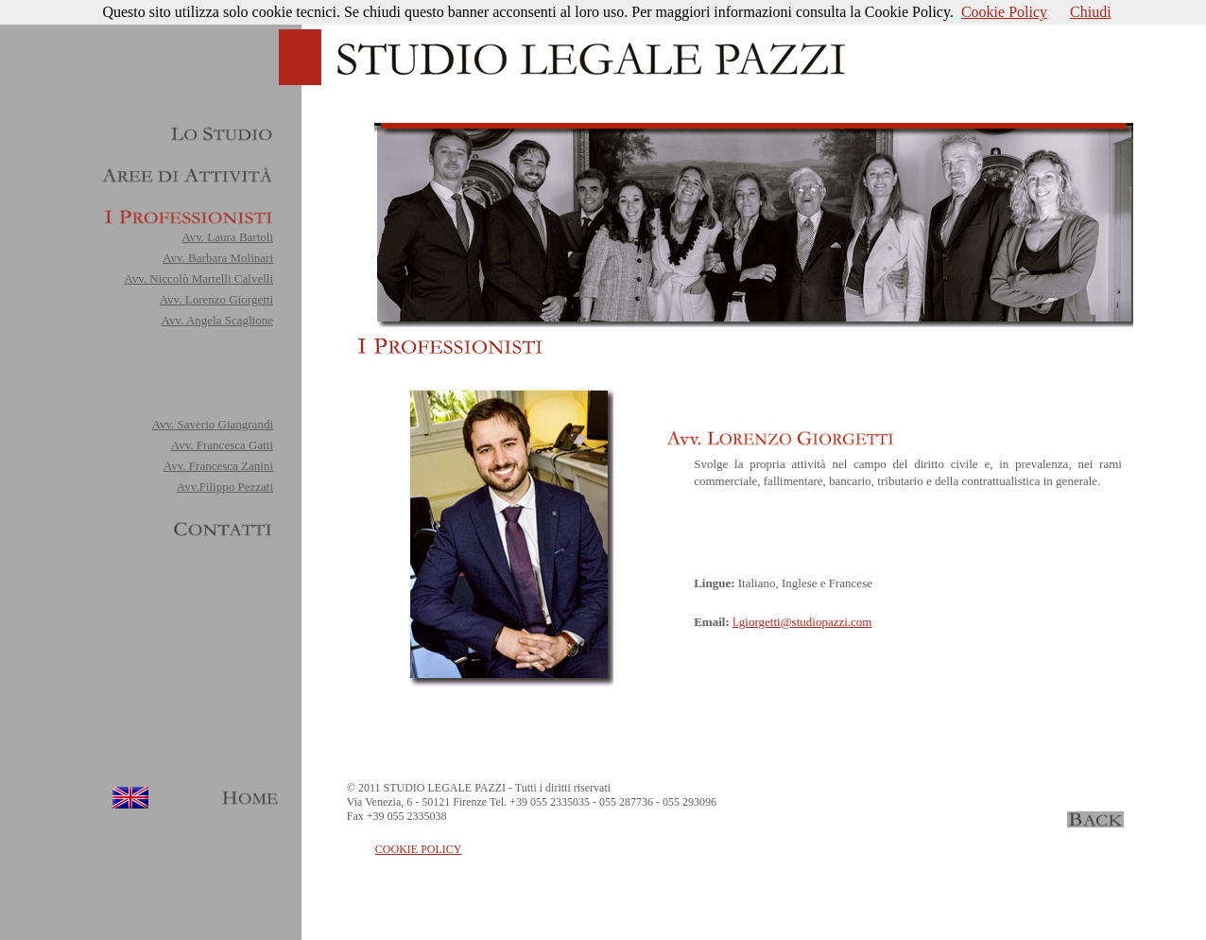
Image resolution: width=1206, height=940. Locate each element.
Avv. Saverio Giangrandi (212, 424)
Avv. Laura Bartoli (227, 237)
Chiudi (1090, 12)
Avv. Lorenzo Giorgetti (216, 299)
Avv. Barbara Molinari (218, 258)
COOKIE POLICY (418, 849)
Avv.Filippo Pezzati (225, 486)
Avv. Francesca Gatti (222, 445)
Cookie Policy (1004, 12)
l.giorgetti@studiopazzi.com (801, 622)
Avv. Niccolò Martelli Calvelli (198, 278)
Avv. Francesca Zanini (218, 466)
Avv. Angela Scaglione (217, 320)
